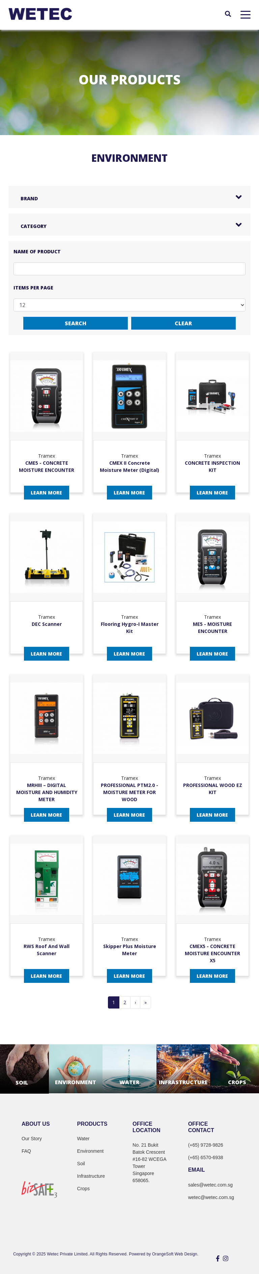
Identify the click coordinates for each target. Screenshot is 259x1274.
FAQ (26, 1151)
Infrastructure (91, 1176)
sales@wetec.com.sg (210, 1185)
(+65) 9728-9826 (205, 1145)
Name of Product (37, 251)
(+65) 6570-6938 (205, 1157)
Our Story (32, 1138)
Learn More (46, 492)
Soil (81, 1163)
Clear (183, 323)
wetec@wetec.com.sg (211, 1197)
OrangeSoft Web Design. (175, 1254)
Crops (83, 1188)
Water (83, 1138)
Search (75, 323)
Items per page (33, 287)
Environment (90, 1151)
